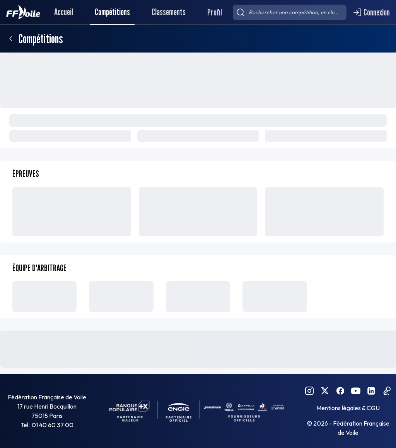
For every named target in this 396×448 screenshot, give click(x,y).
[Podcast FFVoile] (387, 391)
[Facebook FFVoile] (340, 391)
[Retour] (10, 38)
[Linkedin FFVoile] (371, 391)
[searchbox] (289, 12)
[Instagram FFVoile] (309, 391)
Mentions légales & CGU (348, 408)
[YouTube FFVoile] (356, 391)
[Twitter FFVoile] (325, 391)
